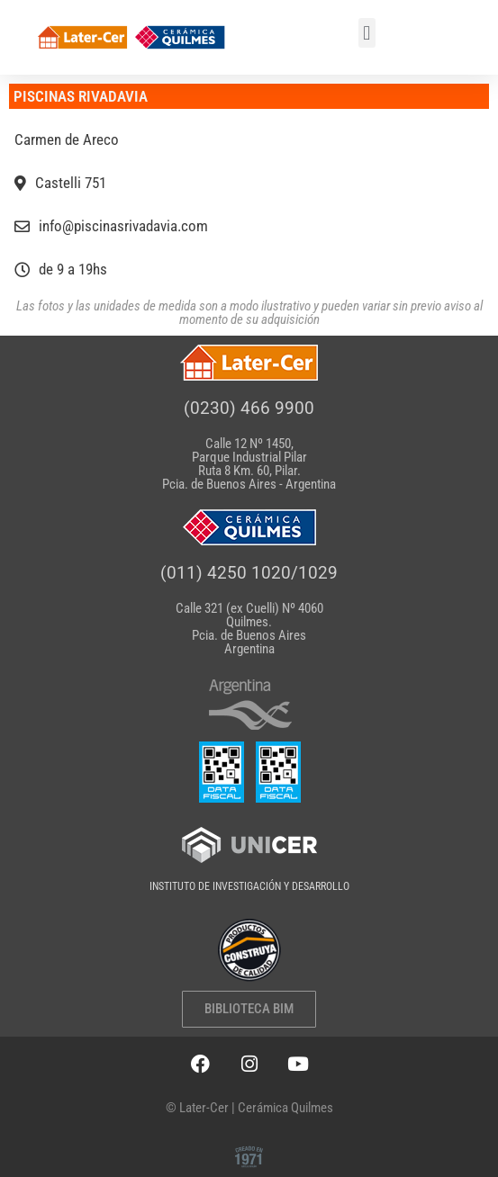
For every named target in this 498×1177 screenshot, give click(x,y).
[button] (367, 33)
